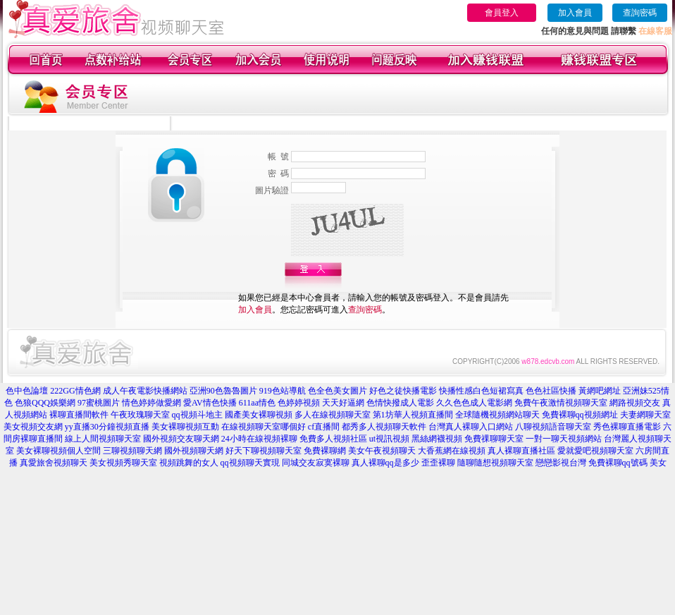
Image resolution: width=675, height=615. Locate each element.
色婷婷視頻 (299, 403)
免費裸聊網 (325, 451)
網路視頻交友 (634, 403)
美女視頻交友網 (33, 427)
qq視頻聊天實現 (250, 463)
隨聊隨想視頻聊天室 (495, 463)
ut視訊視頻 (389, 439)
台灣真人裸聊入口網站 (470, 427)
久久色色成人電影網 (474, 403)
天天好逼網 (343, 403)
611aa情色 (257, 403)
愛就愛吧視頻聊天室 (595, 451)
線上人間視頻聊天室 (103, 439)
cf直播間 (324, 427)
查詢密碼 (640, 13)
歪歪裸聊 (438, 463)
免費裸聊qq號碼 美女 (627, 463)
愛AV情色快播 (210, 403)
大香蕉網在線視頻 (451, 451)
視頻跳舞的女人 (188, 463)
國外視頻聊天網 (193, 451)
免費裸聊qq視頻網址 (580, 415)
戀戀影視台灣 (560, 463)
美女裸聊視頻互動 (185, 427)
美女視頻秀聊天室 (123, 463)
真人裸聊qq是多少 (385, 463)
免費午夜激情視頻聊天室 (560, 403)
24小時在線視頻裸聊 (259, 439)
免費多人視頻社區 (333, 439)
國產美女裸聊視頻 (258, 415)
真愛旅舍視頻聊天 (53, 463)
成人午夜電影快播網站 (145, 391)
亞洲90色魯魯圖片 (223, 391)
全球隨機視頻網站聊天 (497, 415)
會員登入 (502, 13)
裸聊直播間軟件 (79, 415)
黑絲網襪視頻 (436, 439)
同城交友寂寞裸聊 (315, 463)
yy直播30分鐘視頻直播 (107, 427)
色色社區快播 (551, 391)
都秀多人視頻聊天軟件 (384, 427)
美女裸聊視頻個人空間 (58, 451)
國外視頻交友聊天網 (181, 439)
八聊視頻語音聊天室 (553, 427)
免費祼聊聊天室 (494, 439)
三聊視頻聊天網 (132, 451)
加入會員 (575, 13)
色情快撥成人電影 (400, 403)
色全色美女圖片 (337, 391)
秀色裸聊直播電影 (627, 427)
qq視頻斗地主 (197, 415)
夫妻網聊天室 (645, 415)
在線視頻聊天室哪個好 (263, 427)
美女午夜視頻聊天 (382, 451)
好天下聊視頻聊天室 (263, 451)
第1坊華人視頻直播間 (413, 415)
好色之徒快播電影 (403, 391)
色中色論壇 (27, 391)
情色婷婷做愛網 (151, 403)
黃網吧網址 (599, 391)
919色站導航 (282, 391)
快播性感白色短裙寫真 (481, 391)
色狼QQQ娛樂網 (45, 403)
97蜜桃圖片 (99, 403)
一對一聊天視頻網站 (564, 439)
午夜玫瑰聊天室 (140, 415)
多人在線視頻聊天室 (333, 415)
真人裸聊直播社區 (521, 451)
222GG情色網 (75, 391)
